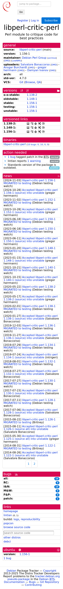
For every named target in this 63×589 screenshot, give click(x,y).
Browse (30, 82)
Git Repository (49, 582)
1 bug (11, 157)
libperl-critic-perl (30, 49)
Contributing (33, 584)
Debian (11, 570)
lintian (8, 515)
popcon (8, 523)
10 (41, 144)
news (8, 176)
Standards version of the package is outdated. (31, 166)
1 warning (34, 161)
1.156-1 (32, 103)
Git (21, 82)
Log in (35, 20)
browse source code (17, 527)
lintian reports (31, 161)
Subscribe (51, 20)
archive (52, 58)
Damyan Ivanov (37, 70)
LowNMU (16, 60)
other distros (12, 537)
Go (21, 12)
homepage (11, 511)
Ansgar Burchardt (15, 67)
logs (16, 519)
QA (39, 82)
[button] (5, 157)
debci (7, 541)
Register (22, 20)
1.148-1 (32, 98)
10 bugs (31, 144)
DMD (7, 60)
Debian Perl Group (34, 57)
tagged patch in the (31, 157)
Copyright (49, 570)
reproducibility (30, 519)
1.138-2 (32, 94)
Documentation (14, 582)
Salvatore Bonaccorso (35, 64)
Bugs (32, 582)
